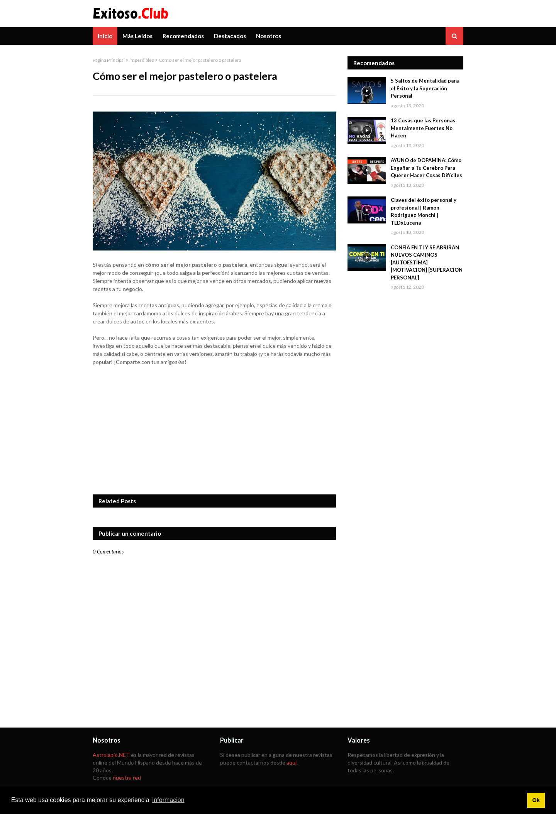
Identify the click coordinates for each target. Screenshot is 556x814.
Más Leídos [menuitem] (137, 35)
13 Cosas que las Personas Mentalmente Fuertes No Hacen (423, 128)
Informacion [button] (168, 800)
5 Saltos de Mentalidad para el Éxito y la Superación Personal (425, 88)
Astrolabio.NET (111, 754)
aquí (291, 762)
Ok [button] (535, 800)
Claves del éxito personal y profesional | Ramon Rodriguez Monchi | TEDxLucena (423, 211)
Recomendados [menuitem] (183, 35)
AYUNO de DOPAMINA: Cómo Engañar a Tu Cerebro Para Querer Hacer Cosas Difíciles (426, 167)
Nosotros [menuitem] (268, 35)
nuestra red (127, 777)
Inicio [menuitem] (105, 35)
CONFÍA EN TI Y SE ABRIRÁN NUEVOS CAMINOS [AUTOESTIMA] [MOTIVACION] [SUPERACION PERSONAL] (427, 262)
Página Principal (109, 60)
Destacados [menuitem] (230, 35)
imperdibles (141, 60)
